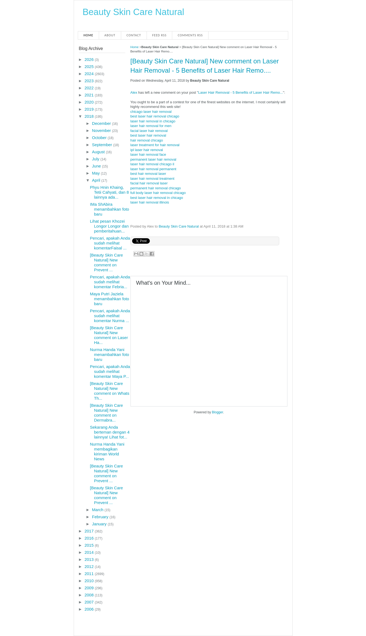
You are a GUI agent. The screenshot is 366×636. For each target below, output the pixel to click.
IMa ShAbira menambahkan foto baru (109, 209)
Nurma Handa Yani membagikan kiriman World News (107, 451)
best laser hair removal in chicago (156, 198)
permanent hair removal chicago (155, 188)
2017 (90, 531)
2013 (90, 559)
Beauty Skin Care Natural (133, 12)
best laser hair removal (148, 135)
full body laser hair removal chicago (158, 193)
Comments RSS (190, 35)
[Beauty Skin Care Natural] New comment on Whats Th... (109, 391)
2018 (90, 116)
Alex (133, 92)
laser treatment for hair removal (155, 145)
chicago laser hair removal (151, 112)
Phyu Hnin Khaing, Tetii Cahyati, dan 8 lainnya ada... (109, 192)
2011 (90, 573)
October (100, 137)
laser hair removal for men (150, 126)
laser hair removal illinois (149, 202)
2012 (90, 566)
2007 (90, 602)
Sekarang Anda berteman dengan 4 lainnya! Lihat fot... (109, 432)
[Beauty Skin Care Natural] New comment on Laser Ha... (109, 335)
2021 (90, 95)
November (102, 130)
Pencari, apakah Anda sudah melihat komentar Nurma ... (110, 315)
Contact (134, 35)
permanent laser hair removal (153, 159)
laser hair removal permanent (153, 169)
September (102, 144)
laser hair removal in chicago (152, 121)
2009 (90, 587)
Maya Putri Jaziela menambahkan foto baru (109, 298)
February (100, 516)
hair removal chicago (146, 140)
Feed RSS (159, 35)
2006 (90, 609)
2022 (90, 88)
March (98, 509)
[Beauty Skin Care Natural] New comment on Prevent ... (106, 262)
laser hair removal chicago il (152, 164)
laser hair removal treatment (152, 178)
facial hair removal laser (149, 183)
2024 (90, 73)
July (96, 159)
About (110, 35)
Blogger (217, 412)
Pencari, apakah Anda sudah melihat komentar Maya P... (110, 371)
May (96, 173)
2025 (90, 66)
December (102, 123)
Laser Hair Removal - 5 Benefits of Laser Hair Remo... (240, 92)
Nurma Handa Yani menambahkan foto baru (109, 354)
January (100, 524)
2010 (90, 580)
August (99, 151)
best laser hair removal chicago (154, 116)
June (97, 166)
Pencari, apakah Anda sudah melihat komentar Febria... (110, 282)
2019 (90, 109)
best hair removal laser (148, 174)
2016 (90, 538)
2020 (90, 102)
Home (88, 35)
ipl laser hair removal (146, 150)
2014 (90, 552)
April (96, 180)
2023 (90, 80)
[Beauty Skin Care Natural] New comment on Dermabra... (106, 412)
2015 (90, 545)
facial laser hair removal (149, 131)
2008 (90, 595)
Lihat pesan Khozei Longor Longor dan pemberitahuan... (109, 226)
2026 (90, 59)
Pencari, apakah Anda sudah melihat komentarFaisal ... (110, 243)
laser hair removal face (148, 154)
